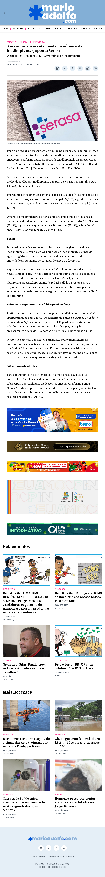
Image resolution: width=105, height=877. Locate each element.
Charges (85, 29)
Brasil (47, 29)
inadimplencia (37, 42)
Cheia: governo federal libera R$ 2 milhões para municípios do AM (77, 743)
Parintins (72, 29)
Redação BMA (14, 61)
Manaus (7, 660)
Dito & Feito (34, 29)
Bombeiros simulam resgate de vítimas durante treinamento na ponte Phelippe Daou (26, 743)
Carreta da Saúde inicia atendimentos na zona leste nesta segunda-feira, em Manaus (24, 804)
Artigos (98, 29)
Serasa (24, 42)
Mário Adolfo (10, 616)
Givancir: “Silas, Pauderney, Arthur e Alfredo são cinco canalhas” (24, 668)
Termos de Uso (56, 856)
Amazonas (18, 29)
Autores (43, 856)
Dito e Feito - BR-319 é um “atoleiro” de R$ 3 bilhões (74, 666)
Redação (7, 676)
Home (5, 29)
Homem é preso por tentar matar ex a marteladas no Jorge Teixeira (75, 802)
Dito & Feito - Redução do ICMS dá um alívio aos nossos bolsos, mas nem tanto (78, 597)
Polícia (59, 29)
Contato (70, 856)
